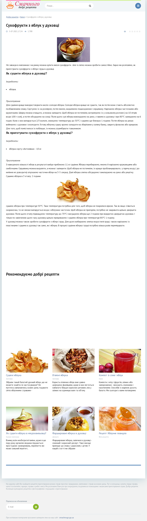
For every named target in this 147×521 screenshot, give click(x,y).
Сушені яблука (13, 375)
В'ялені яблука (60, 375)
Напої (101, 379)
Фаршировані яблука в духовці (69, 433)
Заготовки (9, 379)
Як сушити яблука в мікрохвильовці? (26, 433)
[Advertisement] (73, 248)
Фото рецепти (104, 437)
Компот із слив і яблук (111, 375)
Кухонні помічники (12, 437)
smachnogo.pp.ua (66, 517)
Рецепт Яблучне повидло (112, 433)
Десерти (55, 437)
